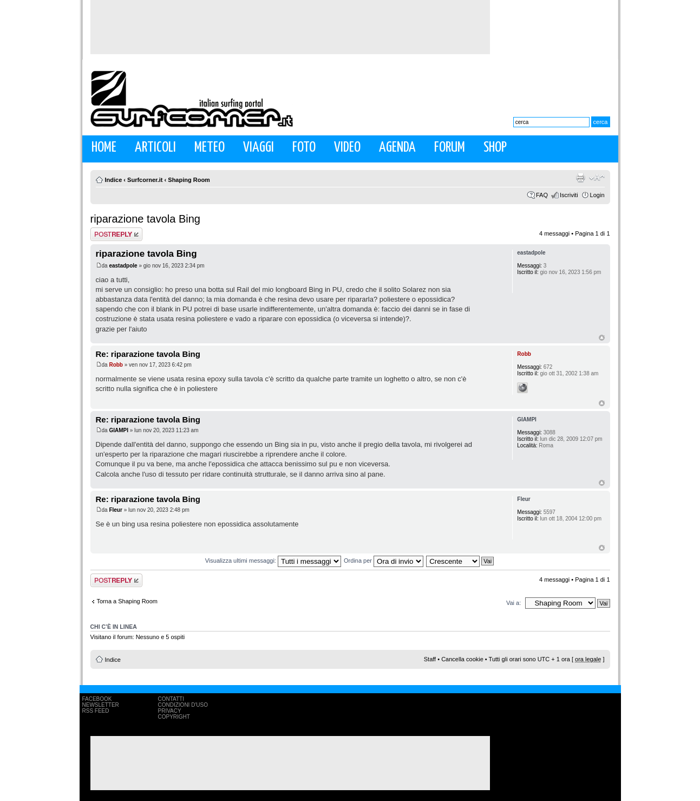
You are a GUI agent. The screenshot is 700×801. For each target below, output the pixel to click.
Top (602, 338)
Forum (449, 147)
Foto (304, 147)
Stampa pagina (580, 178)
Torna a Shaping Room (127, 601)
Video (347, 147)
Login (597, 195)
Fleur (115, 510)
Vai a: (513, 603)
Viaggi (258, 147)
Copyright (174, 717)
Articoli (155, 147)
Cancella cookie (462, 659)
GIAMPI (118, 430)
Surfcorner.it (144, 180)
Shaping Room (189, 180)
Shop (495, 147)
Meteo (209, 147)
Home (103, 147)
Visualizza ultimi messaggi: (273, 560)
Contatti (171, 699)
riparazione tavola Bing (145, 219)
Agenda (397, 147)
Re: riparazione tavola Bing (148, 354)
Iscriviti (569, 195)
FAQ (542, 195)
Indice (113, 180)
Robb (116, 365)
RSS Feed (95, 711)
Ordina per (383, 560)
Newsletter (100, 705)
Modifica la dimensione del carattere (597, 178)
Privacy (169, 711)
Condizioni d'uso (183, 705)
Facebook (97, 699)
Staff (430, 659)
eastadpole (123, 266)
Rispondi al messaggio (116, 234)
